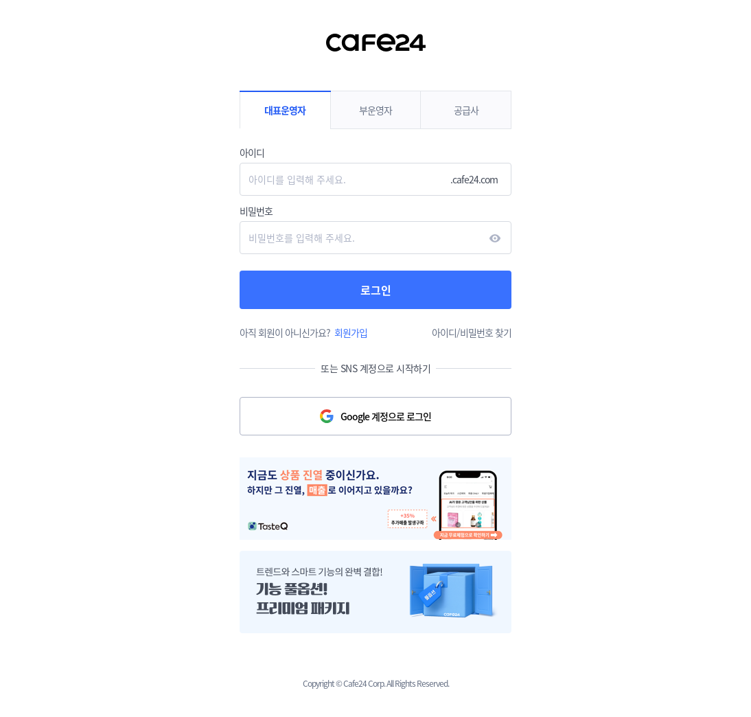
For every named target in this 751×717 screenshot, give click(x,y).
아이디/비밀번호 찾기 (471, 332)
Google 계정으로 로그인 (385, 416)
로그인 (375, 290)
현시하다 (495, 238)
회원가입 (350, 332)
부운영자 (375, 110)
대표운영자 (284, 110)
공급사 (466, 110)
